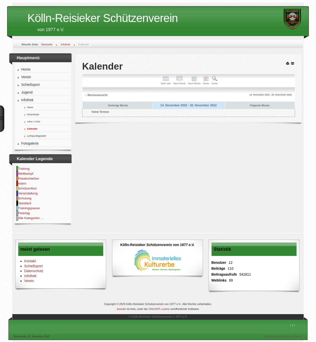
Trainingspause (29, 208)
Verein (26, 77)
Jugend (27, 92)
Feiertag (24, 213)
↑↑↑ (292, 325)
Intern (22, 183)
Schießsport (30, 85)
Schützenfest (27, 188)
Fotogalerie (30, 143)
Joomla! (121, 308)
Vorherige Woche (118, 105)
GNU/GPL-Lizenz (159, 308)
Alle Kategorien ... (30, 218)
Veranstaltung (28, 193)
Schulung (24, 198)
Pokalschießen (28, 178)
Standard (24, 203)
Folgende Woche (260, 105)
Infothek (27, 100)
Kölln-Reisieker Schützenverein (102, 18)
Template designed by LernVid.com (283, 336)
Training (23, 169)
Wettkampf (25, 173)
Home (25, 69)
